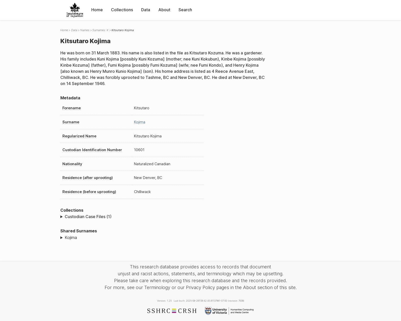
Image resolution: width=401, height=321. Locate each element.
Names (85, 30)
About (164, 9)
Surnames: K (100, 30)
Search (185, 9)
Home (97, 9)
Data (145, 9)
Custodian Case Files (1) (88, 216)
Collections (122, 9)
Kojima (139, 122)
